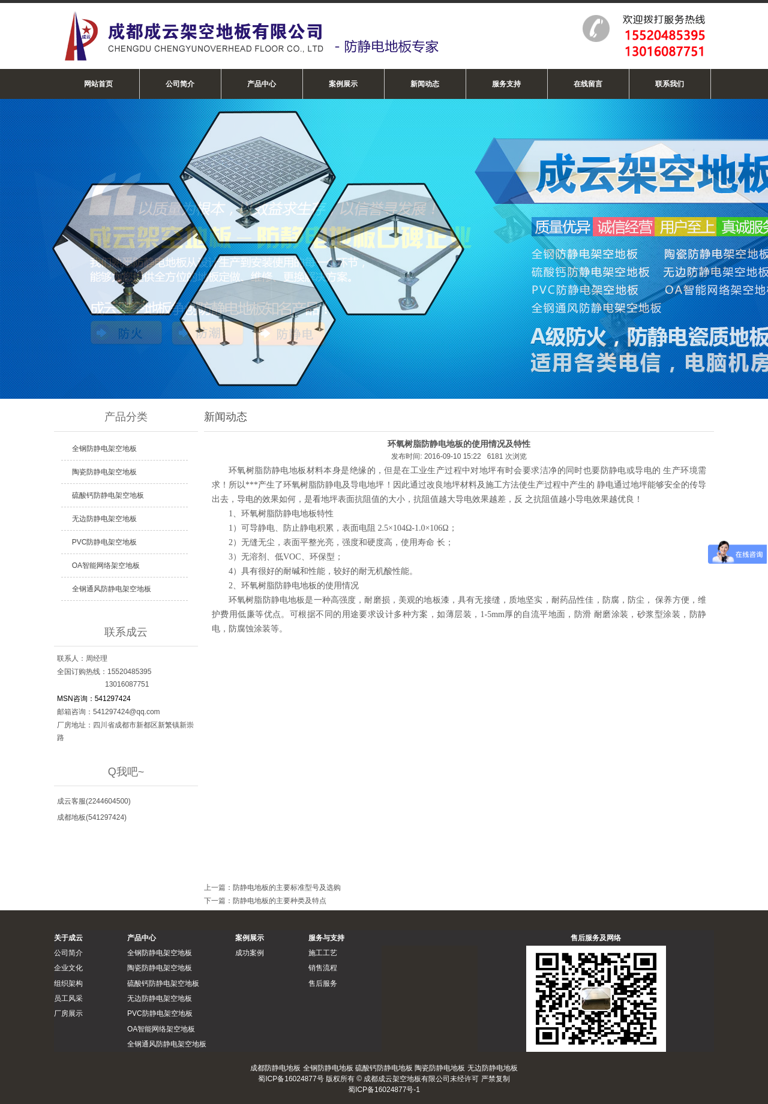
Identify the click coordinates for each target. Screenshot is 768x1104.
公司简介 (180, 84)
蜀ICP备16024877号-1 (384, 1089)
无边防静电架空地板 (104, 519)
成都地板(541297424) (92, 817)
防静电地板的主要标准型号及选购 (287, 887)
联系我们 (669, 84)
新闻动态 (424, 84)
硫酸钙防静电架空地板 (108, 495)
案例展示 (343, 84)
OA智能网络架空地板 (106, 565)
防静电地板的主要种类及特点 (279, 901)
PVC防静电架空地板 (104, 542)
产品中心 (261, 84)
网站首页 (98, 84)
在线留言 (588, 84)
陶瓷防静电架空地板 (104, 472)
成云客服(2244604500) (94, 801)
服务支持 (506, 84)
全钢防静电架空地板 (104, 448)
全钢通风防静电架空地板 (111, 589)
